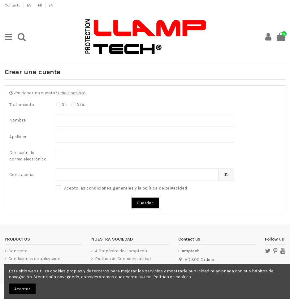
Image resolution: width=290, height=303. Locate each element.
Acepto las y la (125, 188)
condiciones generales (110, 188)
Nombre (17, 120)
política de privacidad (164, 188)
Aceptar (22, 289)
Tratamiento (21, 104)
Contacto (13, 5)
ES (29, 5)
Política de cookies (172, 277)
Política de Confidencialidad (123, 258)
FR (40, 5)
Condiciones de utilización (34, 258)
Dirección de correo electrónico (27, 156)
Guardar (145, 203)
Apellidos (18, 136)
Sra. (77, 104)
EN (51, 5)
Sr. (61, 104)
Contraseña (21, 174)
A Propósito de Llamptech (121, 251)
